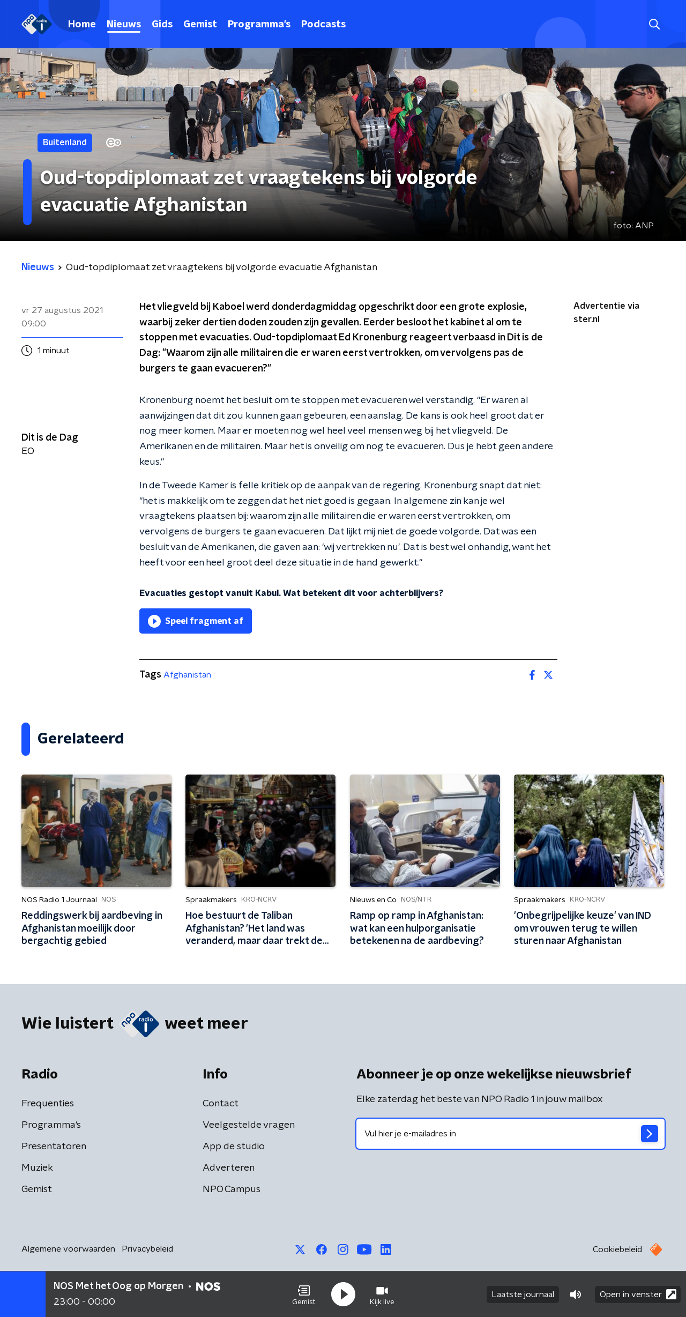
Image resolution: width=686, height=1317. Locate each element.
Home (82, 24)
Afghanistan (187, 675)
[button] (304, 1294)
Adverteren (229, 1168)
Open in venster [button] (638, 1294)
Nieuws (124, 24)
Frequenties (47, 1103)
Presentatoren (53, 1146)
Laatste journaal (522, 1294)
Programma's (259, 24)
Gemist (200, 24)
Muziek (37, 1168)
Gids (162, 24)
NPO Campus (231, 1189)
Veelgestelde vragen (249, 1125)
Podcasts (323, 24)
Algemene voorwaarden (68, 1249)
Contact (220, 1103)
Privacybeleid (147, 1249)
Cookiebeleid (617, 1249)
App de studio (234, 1146)
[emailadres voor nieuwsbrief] (510, 1134)
